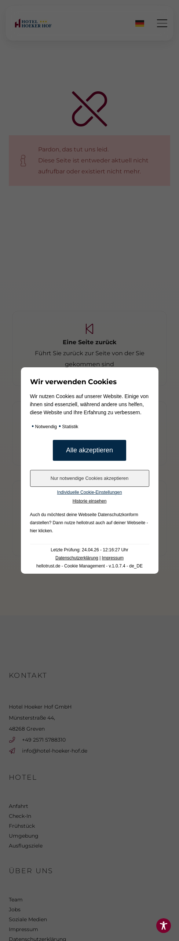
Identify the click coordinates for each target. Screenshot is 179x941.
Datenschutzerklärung (76, 557)
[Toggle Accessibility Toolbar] (164, 926)
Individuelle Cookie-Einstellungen (89, 492)
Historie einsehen (90, 501)
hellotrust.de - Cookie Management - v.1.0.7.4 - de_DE (89, 566)
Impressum (113, 557)
